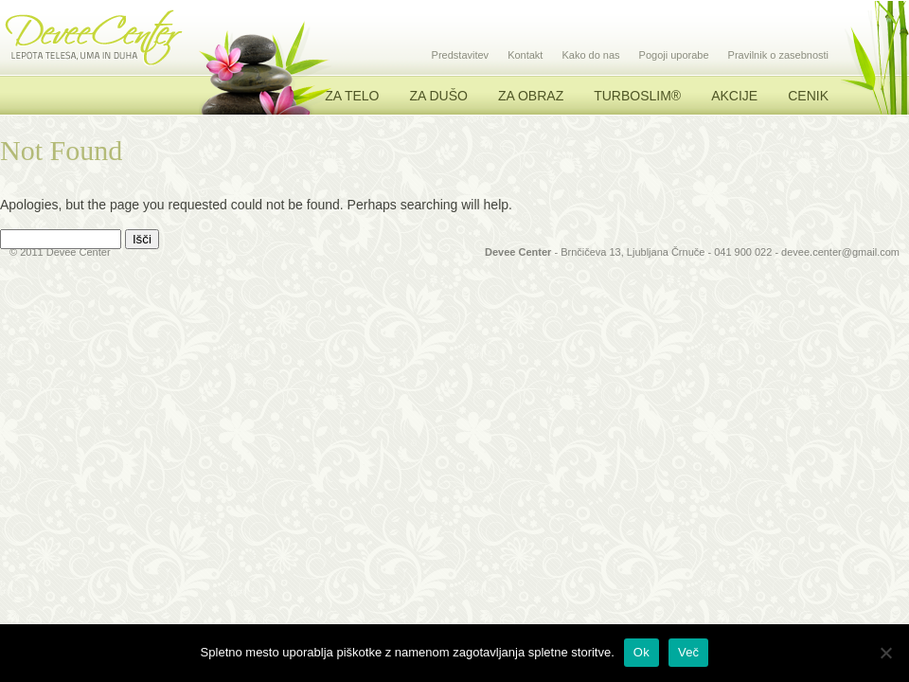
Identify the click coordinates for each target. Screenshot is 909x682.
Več (688, 652)
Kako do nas (590, 55)
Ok (641, 652)
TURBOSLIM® (637, 95)
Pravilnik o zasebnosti (778, 55)
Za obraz (530, 95)
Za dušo (438, 95)
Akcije (734, 95)
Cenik (808, 95)
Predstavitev (461, 55)
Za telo (352, 95)
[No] (885, 652)
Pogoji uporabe (674, 55)
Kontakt (525, 55)
